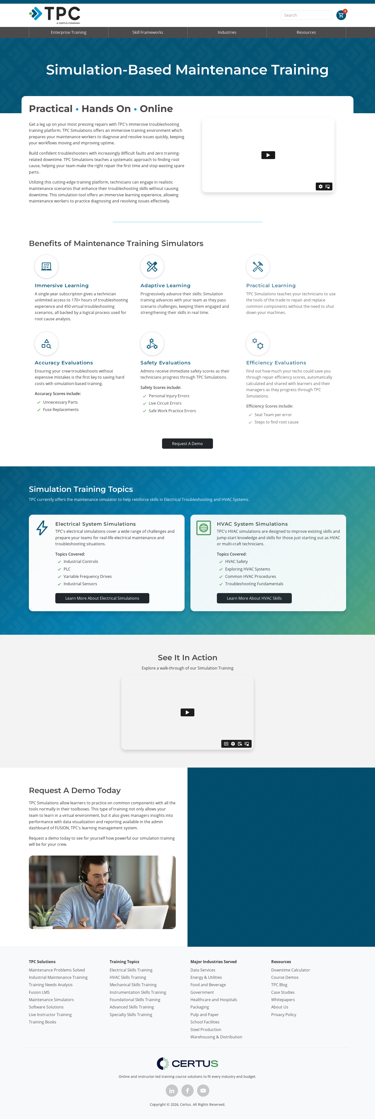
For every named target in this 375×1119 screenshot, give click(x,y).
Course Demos (285, 977)
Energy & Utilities (206, 977)
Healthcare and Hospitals (213, 999)
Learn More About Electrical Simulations (102, 598)
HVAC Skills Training (128, 977)
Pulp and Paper (204, 1014)
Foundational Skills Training (135, 999)
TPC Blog (279, 984)
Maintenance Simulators (51, 999)
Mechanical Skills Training (133, 984)
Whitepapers (283, 999)
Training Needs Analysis (51, 984)
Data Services (202, 970)
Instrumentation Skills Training (138, 992)
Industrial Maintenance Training (58, 977)
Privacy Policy (283, 1014)
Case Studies (283, 992)
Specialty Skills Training (131, 1014)
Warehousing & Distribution (216, 1037)
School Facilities (205, 1022)
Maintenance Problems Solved (57, 970)
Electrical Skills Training (131, 970)
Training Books (42, 1022)
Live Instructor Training (50, 1014)
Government (202, 992)
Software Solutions (46, 1007)
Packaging (199, 1007)
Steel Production (205, 1029)
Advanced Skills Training (132, 1007)
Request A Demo (187, 443)
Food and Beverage (208, 984)
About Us (279, 1007)
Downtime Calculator (290, 970)
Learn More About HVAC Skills (254, 598)
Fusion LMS (39, 992)
